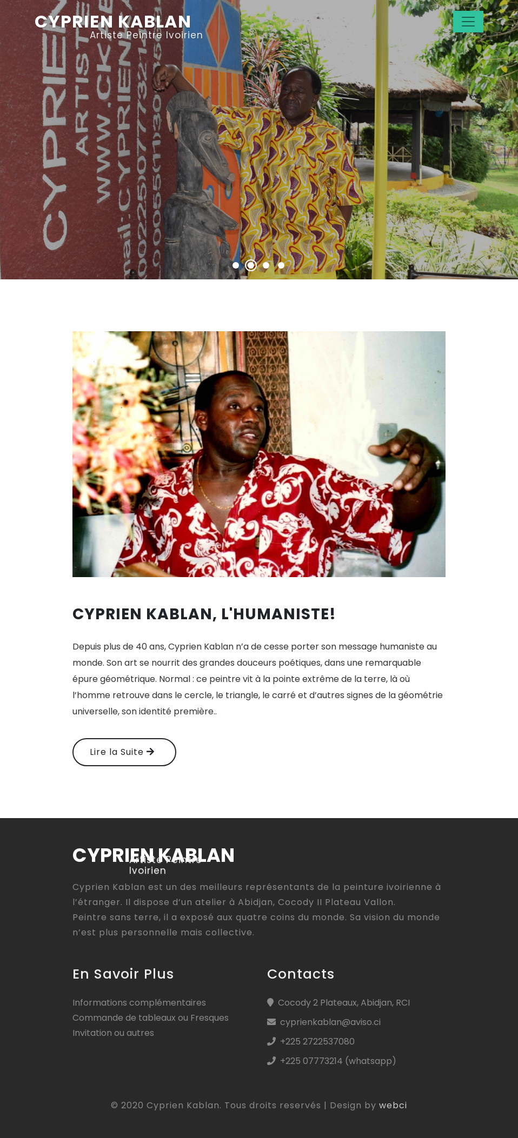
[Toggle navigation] (468, 21)
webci (393, 1105)
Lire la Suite (122, 752)
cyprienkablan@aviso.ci (330, 1022)
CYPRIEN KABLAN (113, 22)
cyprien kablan (153, 855)
